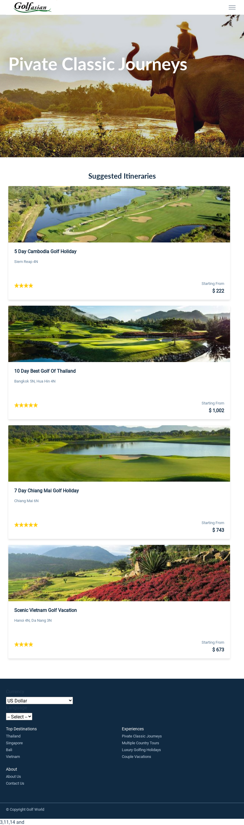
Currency (15, 691)
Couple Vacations (136, 756)
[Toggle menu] (232, 7)
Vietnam (13, 756)
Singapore (14, 742)
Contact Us (15, 783)
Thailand (13, 736)
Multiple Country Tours (140, 742)
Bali (9, 749)
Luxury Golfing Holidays (141, 749)
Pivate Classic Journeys (142, 736)
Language (16, 707)
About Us (13, 776)
